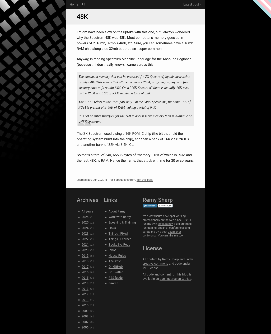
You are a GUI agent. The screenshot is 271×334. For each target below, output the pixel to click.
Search (84, 4)
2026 (85, 217)
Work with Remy (120, 217)
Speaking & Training (122, 222)
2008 (85, 316)
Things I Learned (120, 239)
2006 (85, 327)
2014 (85, 283)
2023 (85, 233)
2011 (85, 300)
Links (112, 228)
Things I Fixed (118, 233)
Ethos (112, 250)
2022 (85, 239)
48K (82, 16)
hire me (173, 235)
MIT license (150, 268)
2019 (85, 255)
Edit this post (145, 179)
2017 (85, 266)
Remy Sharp (170, 259)
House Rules (117, 255)
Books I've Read (119, 244)
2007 (85, 322)
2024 (85, 228)
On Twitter (116, 272)
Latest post (191, 4)
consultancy (165, 223)
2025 (85, 222)
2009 (85, 311)
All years (87, 211)
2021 (85, 244)
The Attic (115, 261)
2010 (85, 305)
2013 (85, 289)
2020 (85, 250)
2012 (85, 294)
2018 (85, 261)
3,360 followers (165, 206)
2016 (85, 272)
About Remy (117, 211)
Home (74, 4)
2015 (85, 277)
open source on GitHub (175, 278)
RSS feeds (116, 277)
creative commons (155, 263)
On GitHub (116, 266)
